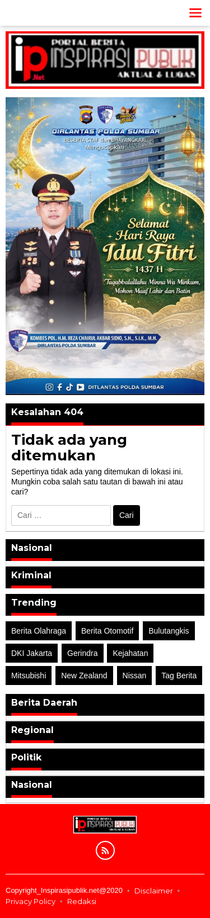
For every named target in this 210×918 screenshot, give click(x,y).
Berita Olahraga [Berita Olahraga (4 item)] (38, 630)
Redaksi (81, 901)
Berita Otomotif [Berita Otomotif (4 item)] (107, 630)
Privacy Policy (30, 901)
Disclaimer (153, 890)
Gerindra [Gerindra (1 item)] (82, 653)
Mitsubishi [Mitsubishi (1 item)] (28, 675)
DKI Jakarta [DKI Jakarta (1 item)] (31, 653)
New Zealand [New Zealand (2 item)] (84, 675)
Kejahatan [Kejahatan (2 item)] (130, 653)
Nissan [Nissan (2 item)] (135, 675)
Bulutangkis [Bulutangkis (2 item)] (168, 630)
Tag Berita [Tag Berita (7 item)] (179, 675)
